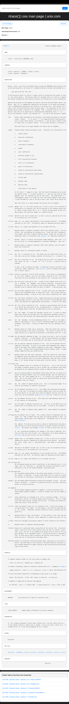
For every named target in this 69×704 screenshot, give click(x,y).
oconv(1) (27, 652)
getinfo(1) (42, 395)
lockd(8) (41, 427)
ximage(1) (44, 236)
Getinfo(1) (18, 435)
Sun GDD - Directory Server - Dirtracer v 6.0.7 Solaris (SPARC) (21, 679)
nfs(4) (17, 427)
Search (65, 8)
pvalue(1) (42, 268)
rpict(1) (56, 652)
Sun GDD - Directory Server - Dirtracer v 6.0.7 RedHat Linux (20, 684)
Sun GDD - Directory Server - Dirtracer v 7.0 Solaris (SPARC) (21, 688)
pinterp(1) (41, 652)
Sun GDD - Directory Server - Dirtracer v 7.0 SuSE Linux (19, 697)
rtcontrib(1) (65, 652)
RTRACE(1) (6, 46)
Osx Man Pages (7, 23)
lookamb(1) (21, 420)
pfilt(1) (34, 652)
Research (63, 23)
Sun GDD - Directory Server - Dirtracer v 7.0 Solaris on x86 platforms (23, 692)
